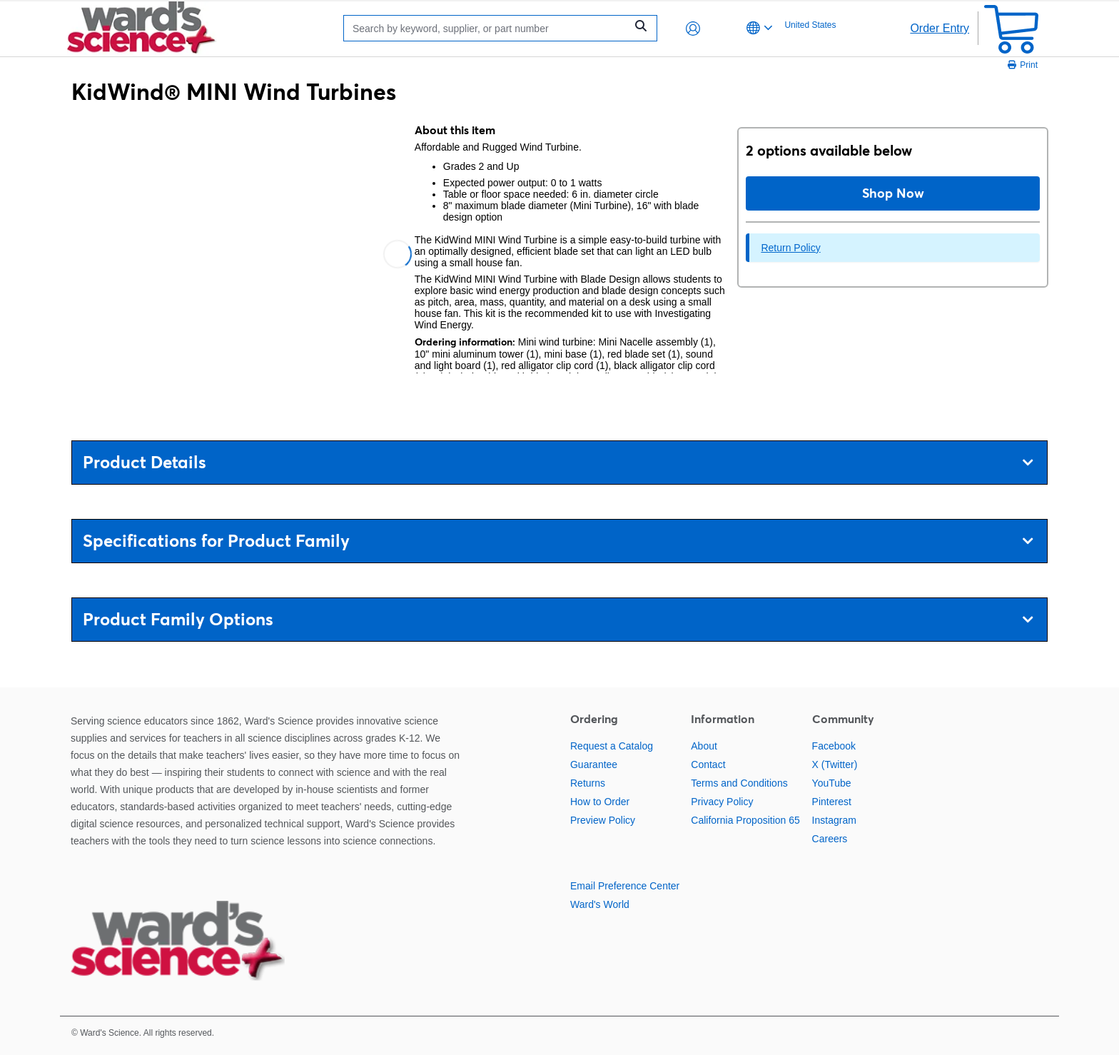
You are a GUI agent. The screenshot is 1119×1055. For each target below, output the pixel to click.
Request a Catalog (611, 746)
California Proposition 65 (745, 820)
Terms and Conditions (739, 783)
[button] (693, 28)
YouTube (831, 783)
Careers (830, 838)
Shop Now (893, 193)
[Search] (488, 28)
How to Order (599, 801)
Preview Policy (602, 820)
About (704, 746)
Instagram (834, 820)
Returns (587, 783)
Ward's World (599, 904)
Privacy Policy (722, 801)
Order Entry (939, 28)
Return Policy (790, 247)
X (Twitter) (835, 764)
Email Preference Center (624, 886)
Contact (708, 764)
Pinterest (831, 801)
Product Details (558, 462)
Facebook (834, 746)
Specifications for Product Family (558, 540)
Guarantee (593, 764)
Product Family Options (558, 619)
